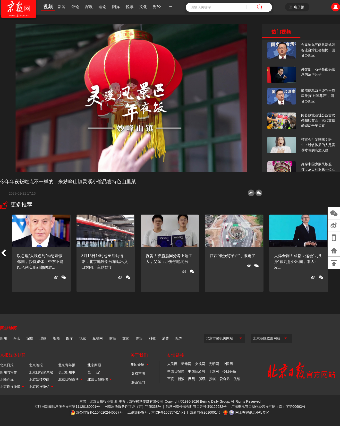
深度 (89, 7)
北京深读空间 (39, 380)
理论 (102, 7)
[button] (3, 253)
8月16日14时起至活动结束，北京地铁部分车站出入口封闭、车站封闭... (104, 262)
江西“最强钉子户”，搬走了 (232, 256)
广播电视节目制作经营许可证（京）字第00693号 (268, 407)
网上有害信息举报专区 (252, 412)
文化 (143, 7)
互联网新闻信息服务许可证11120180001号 (67, 407)
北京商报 (94, 365)
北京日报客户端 (41, 372)
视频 (48, 6)
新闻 (62, 7)
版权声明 (138, 373)
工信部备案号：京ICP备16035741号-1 (156, 412)
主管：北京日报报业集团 (98, 401)
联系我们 (138, 382)
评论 (75, 7)
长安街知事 (66, 372)
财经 (157, 7)
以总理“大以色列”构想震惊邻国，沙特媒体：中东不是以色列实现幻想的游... (40, 262)
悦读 (130, 7)
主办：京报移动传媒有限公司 (141, 401)
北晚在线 (7, 380)
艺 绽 (93, 372)
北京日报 (7, 365)
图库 (116, 7)
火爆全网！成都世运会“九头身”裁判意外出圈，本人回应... (298, 262)
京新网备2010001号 (205, 412)
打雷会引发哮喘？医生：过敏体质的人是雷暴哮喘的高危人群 (318, 145)
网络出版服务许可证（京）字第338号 (132, 407)
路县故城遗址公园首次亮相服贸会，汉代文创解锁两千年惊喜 (318, 120)
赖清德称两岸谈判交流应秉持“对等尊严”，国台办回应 (318, 96)
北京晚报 (36, 365)
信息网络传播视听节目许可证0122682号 (196, 407)
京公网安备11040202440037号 (99, 412)
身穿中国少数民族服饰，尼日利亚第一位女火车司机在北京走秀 (318, 169)
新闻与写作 (8, 372)
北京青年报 (66, 365)
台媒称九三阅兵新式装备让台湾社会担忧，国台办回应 (318, 50)
